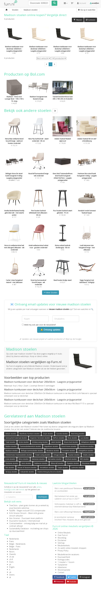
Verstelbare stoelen (47, 467)
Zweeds (12, 554)
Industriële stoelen (27, 472)
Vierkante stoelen (12, 463)
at (10, 577)
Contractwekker (15, 523)
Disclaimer (62, 540)
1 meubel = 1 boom (66, 562)
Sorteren (90, 20)
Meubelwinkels (64, 545)
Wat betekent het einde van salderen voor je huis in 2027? (75, 497)
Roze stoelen (72, 438)
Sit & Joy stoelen (11, 472)
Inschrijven (42, 497)
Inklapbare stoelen (88, 442)
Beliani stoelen (11, 434)
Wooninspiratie (64, 570)
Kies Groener (14, 518)
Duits (11, 562)
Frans (11, 541)
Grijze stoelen (48, 434)
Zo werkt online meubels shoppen (72, 548)
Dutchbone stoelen (87, 446)
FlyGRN (12, 510)
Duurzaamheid (64, 557)
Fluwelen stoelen (73, 463)
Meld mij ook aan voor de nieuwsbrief (39, 325)
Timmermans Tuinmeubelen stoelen (19, 455)
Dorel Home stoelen (69, 446)
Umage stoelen (59, 455)
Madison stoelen (12, 451)
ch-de (11, 557)
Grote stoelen (24, 442)
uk (10, 572)
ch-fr (11, 559)
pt (10, 564)
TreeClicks (13, 505)
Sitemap (61, 543)
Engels (12, 567)
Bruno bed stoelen (71, 442)
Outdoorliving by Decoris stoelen (49, 472)
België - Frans (14, 546)
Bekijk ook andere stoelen (31, 110)
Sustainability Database (19, 528)
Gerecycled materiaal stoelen (16, 438)
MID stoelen (84, 459)
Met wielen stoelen (55, 459)
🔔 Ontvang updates (50, 329)
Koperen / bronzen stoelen (40, 438)
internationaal (34, 521)
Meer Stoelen (50, 292)
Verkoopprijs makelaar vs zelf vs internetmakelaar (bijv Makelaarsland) (75, 505)
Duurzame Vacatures (18, 521)
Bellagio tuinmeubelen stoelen (32, 451)
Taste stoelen (10, 442)
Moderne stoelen (53, 451)
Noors (11, 551)
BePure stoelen (58, 438)
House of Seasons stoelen (27, 467)
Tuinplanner (62, 564)
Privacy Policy (63, 550)
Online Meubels (64, 532)
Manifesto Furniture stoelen (30, 434)
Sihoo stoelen (24, 459)
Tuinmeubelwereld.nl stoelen (30, 446)
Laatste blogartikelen (64, 483)
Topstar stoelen (74, 455)
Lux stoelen (84, 438)
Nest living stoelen (77, 434)
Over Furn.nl (62, 535)
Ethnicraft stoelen (57, 463)
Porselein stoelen (68, 451)
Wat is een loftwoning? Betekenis (75, 512)
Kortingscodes (64, 559)
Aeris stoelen (26, 463)
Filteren (78, 20)
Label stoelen (56, 442)
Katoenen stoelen (38, 459)
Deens (12, 574)
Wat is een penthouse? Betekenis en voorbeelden (75, 489)
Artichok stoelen (71, 459)
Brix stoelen (10, 467)
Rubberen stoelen (40, 463)
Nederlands (14, 539)
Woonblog (62, 538)
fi (9, 569)
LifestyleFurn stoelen (85, 451)
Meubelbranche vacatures (68, 554)
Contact (61, 572)
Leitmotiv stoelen (77, 467)
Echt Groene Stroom (17, 513)
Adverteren (62, 567)
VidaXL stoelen (88, 455)
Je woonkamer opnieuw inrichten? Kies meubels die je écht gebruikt (75, 518)
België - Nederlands (17, 544)
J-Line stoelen (10, 459)
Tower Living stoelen (42, 455)
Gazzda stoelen (62, 434)
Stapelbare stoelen (51, 446)
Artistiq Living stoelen (40, 442)
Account (81, 3)
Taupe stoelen (63, 467)
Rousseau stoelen (88, 463)
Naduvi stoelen (11, 446)
